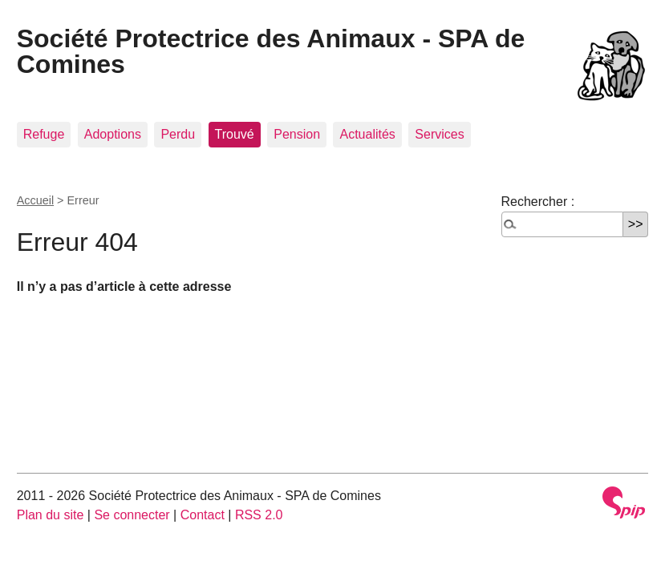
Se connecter (131, 515)
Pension (297, 134)
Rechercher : (538, 201)
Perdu (177, 134)
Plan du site (50, 515)
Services (439, 134)
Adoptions (112, 134)
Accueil (35, 200)
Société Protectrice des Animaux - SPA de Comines (271, 51)
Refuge (44, 134)
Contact (202, 515)
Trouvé (234, 134)
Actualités (367, 134)
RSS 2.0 (259, 515)
